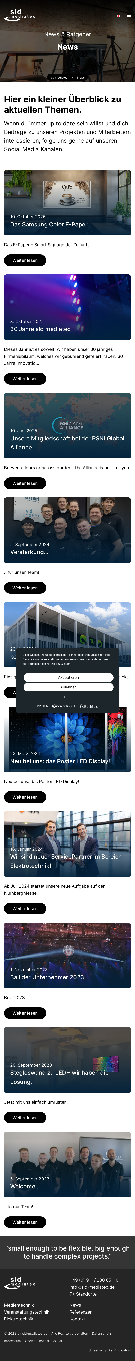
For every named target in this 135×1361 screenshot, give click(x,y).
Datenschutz (101, 1333)
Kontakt (77, 1319)
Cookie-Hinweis (37, 1341)
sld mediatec (59, 77)
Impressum (12, 1341)
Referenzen (81, 1312)
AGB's (57, 1341)
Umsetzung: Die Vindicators (109, 1350)
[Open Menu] (129, 15)
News (75, 1305)
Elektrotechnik (18, 1319)
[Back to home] (19, 15)
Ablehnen (68, 687)
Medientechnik (19, 1305)
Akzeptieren (68, 677)
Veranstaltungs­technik (26, 1312)
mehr (68, 697)
